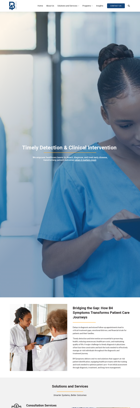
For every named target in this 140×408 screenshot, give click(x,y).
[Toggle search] (129, 6)
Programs (86, 6)
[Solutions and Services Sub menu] (78, 5)
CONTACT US (116, 6)
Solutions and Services (67, 6)
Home (40, 6)
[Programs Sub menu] (92, 5)
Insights (99, 6)
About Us (50, 6)
